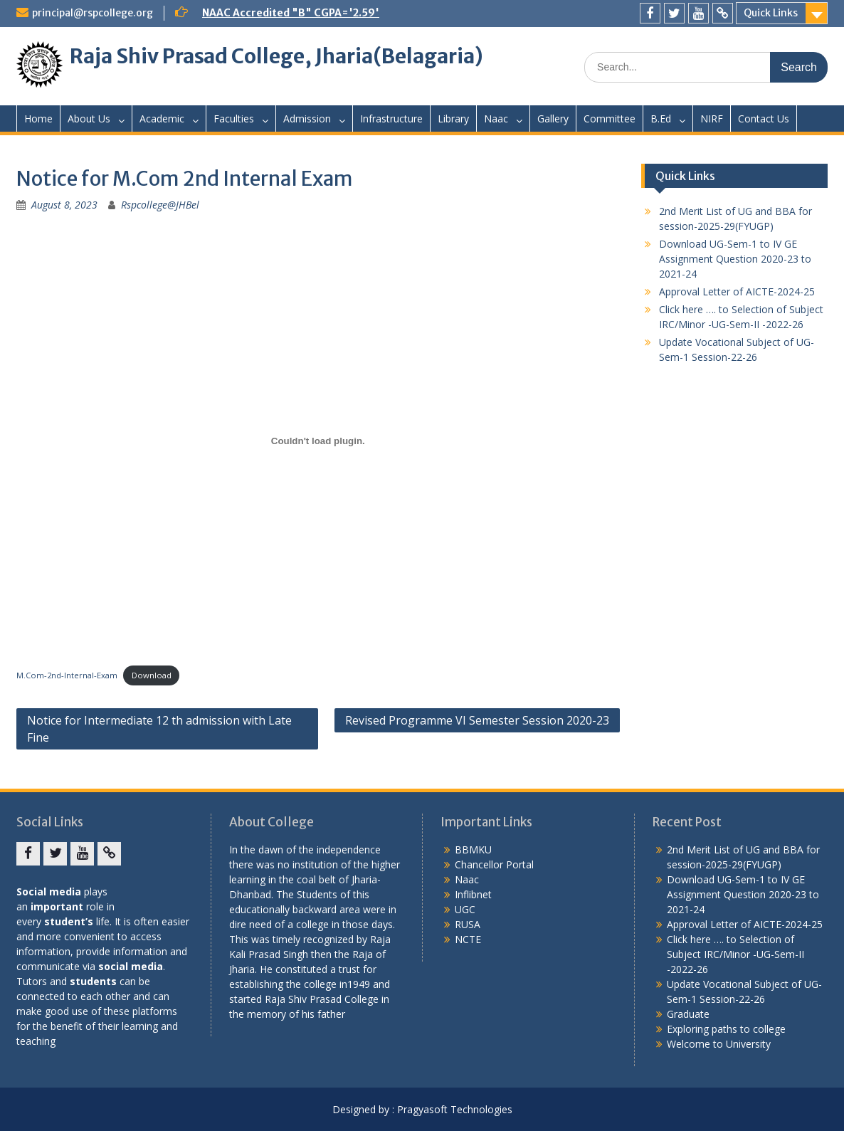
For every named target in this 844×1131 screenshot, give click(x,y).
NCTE (468, 939)
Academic (161, 118)
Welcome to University (719, 1044)
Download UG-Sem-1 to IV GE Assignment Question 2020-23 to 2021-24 (735, 258)
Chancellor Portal (494, 864)
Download (152, 675)
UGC (465, 909)
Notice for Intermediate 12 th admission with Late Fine (159, 728)
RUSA (467, 924)
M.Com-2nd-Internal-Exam (66, 675)
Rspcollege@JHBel (160, 204)
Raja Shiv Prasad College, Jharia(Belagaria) (276, 56)
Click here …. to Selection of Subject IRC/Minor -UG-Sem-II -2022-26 (735, 954)
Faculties (233, 118)
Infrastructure (391, 118)
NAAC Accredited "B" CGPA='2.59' (290, 12)
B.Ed (660, 118)
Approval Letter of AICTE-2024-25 (737, 291)
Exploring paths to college (726, 1029)
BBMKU (473, 849)
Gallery (553, 118)
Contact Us (763, 118)
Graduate (688, 1014)
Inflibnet (473, 894)
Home (38, 118)
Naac (496, 118)
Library (453, 118)
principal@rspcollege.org (92, 12)
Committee (609, 118)
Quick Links (771, 12)
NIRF (711, 118)
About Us (89, 118)
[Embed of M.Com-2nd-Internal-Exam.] (318, 440)
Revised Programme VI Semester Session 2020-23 (477, 720)
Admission (307, 118)
